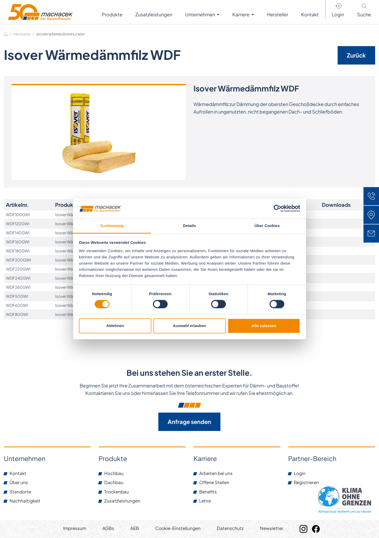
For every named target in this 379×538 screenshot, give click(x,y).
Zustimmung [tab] (112, 225)
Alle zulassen (263, 325)
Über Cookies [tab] (267, 225)
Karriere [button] (241, 14)
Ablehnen (115, 325)
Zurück (356, 55)
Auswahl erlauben (189, 325)
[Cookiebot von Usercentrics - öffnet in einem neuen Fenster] (277, 209)
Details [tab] (189, 225)
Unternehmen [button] (200, 14)
